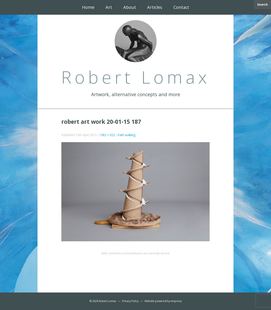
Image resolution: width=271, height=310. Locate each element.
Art (109, 7)
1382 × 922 (107, 135)
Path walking (126, 135)
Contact (181, 7)
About (129, 7)
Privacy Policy (130, 301)
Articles (154, 7)
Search (262, 4)
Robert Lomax (107, 301)
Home (88, 7)
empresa (176, 301)
